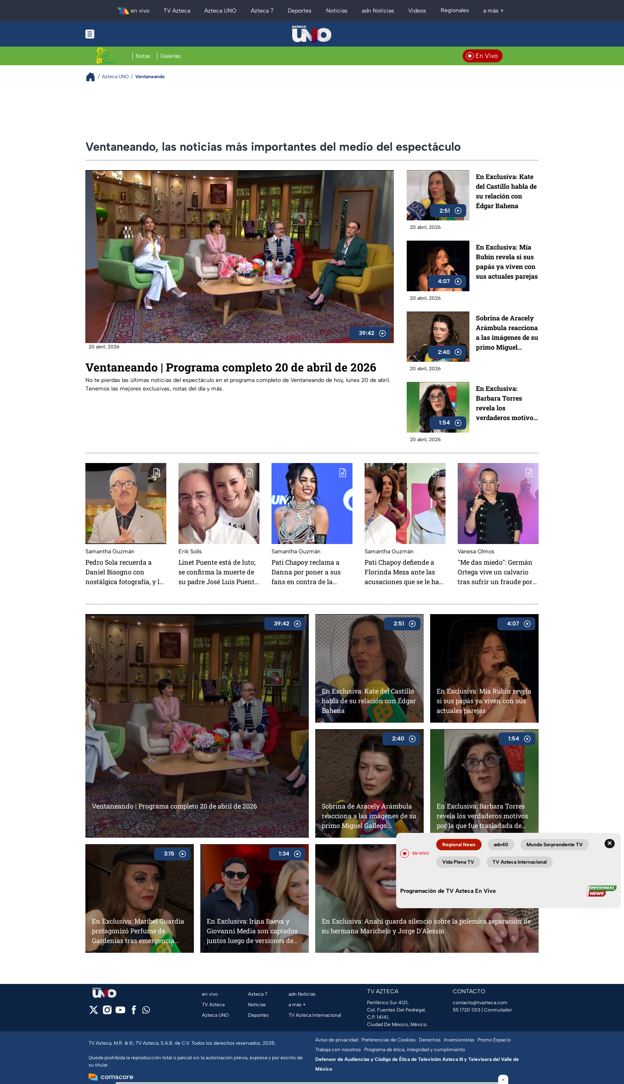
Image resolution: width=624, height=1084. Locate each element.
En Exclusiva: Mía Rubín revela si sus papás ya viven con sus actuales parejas (507, 261)
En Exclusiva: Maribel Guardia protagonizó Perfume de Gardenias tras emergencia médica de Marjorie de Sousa (138, 931)
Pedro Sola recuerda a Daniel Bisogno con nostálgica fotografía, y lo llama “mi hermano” (124, 572)
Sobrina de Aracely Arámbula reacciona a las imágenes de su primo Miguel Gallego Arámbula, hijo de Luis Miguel (507, 333)
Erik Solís (190, 551)
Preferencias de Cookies (388, 1040)
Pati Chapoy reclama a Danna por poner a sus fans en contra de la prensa (306, 572)
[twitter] (94, 1012)
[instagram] (107, 1012)
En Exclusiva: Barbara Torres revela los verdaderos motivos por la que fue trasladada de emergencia (506, 403)
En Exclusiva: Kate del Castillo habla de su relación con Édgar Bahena (506, 191)
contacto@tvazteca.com (480, 1002)
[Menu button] (117, 34)
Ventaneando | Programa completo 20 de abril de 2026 (230, 367)
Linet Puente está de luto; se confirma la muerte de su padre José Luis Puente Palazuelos (218, 572)
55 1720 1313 (466, 1010)
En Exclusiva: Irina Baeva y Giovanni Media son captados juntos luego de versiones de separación (252, 931)
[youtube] (120, 1012)
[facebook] (134, 1012)
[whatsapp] (146, 1012)
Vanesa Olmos (476, 551)
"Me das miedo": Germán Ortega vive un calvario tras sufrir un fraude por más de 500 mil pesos (495, 572)
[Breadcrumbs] (93, 77)
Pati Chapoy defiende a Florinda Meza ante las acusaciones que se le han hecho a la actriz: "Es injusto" (404, 572)
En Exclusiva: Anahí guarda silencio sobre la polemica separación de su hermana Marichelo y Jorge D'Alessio (426, 926)
